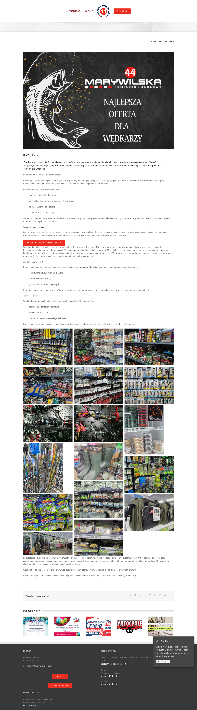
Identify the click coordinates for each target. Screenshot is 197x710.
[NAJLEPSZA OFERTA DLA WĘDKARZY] (98, 100)
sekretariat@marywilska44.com (37, 666)
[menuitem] (75, 11)
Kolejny (168, 41)
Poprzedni (157, 41)
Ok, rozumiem (163, 661)
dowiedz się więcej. (165, 656)
